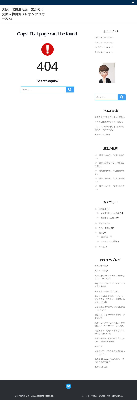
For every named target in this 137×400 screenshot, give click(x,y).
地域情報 (102, 209)
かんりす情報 (104, 228)
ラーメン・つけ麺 (108, 241)
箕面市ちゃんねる (108, 218)
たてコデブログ (101, 271)
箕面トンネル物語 (102, 134)
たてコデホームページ (104, 42)
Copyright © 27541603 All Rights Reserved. (34, 396)
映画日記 (104, 237)
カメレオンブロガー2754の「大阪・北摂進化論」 (102, 396)
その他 (101, 247)
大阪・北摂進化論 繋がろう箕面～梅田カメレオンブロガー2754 (23, 14)
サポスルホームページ (104, 52)
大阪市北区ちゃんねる (110, 213)
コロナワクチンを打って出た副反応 (110, 117)
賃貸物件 (102, 223)
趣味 (101, 233)
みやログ (98, 346)
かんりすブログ (101, 266)
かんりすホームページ (104, 37)
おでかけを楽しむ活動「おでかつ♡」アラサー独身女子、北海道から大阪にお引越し (110, 299)
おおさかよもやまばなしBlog (107, 291)
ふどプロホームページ (104, 47)
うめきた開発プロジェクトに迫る (109, 122)
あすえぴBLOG (101, 367)
